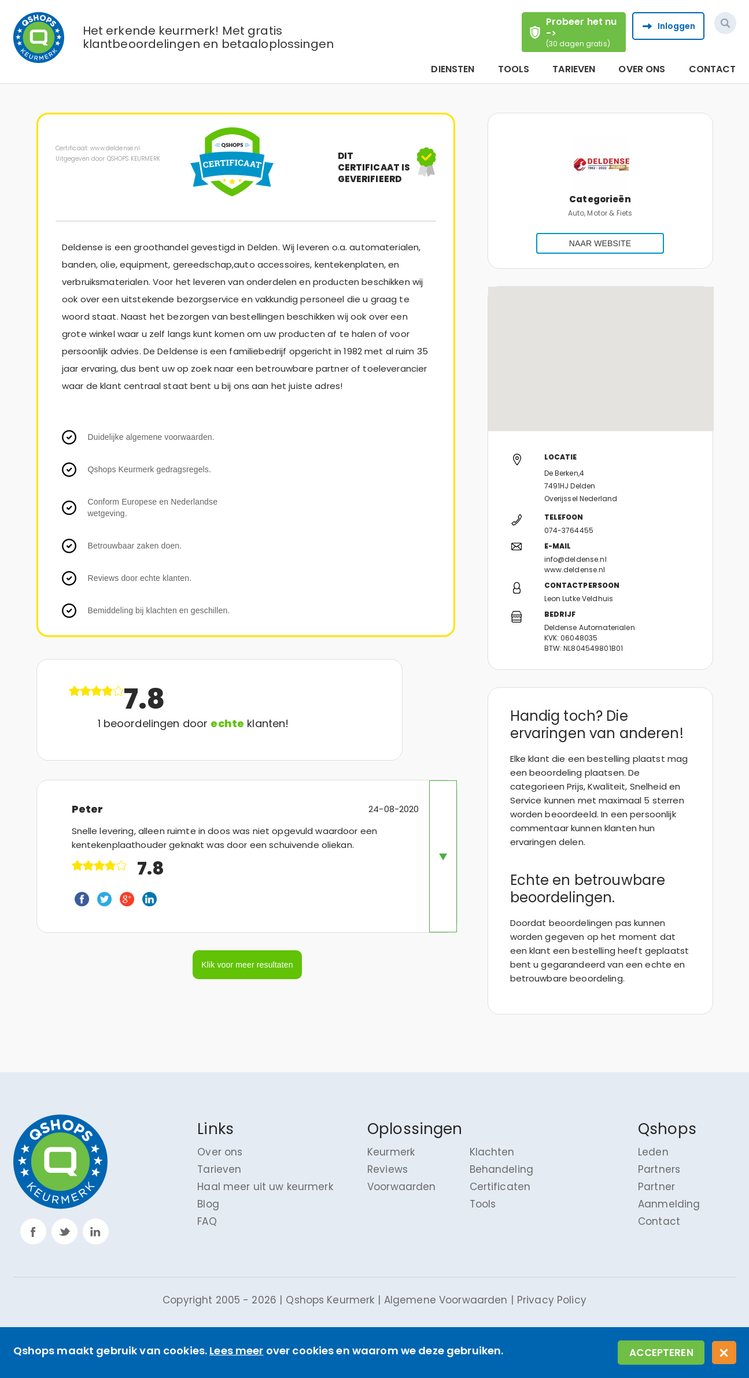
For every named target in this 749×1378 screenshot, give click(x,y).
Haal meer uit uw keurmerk (265, 1187)
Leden (653, 1152)
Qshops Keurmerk (330, 1300)
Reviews (387, 1169)
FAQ (206, 1221)
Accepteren (661, 1353)
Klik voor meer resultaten (247, 964)
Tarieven (573, 69)
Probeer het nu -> (585, 32)
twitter (64, 1231)
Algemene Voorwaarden (446, 1300)
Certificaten (500, 1187)
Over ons (641, 69)
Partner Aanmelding (669, 1195)
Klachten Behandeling (502, 1160)
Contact (712, 69)
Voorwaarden (401, 1187)
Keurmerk (391, 1152)
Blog (208, 1204)
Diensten (452, 69)
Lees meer (236, 1350)
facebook (33, 1231)
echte (227, 723)
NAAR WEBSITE (600, 243)
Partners (659, 1169)
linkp (96, 1231)
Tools (514, 69)
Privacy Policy (551, 1300)
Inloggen (677, 26)
